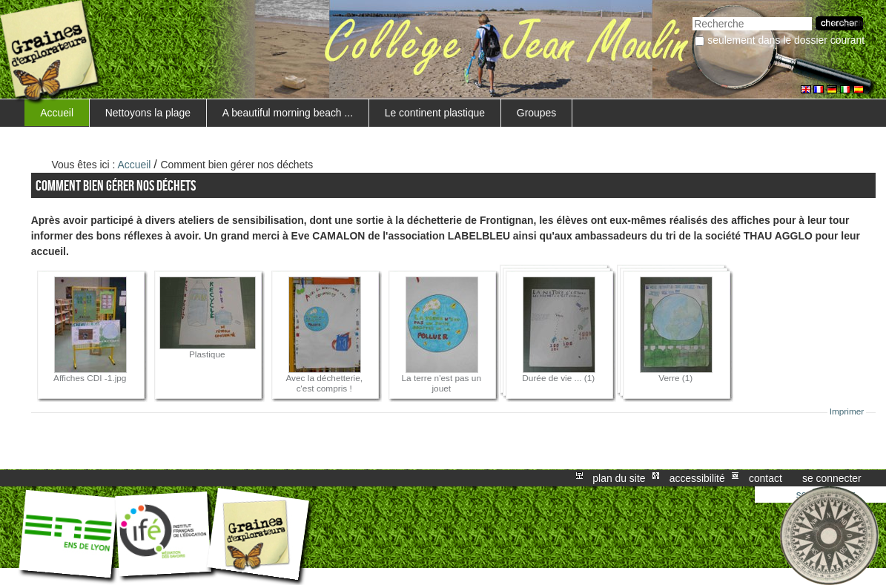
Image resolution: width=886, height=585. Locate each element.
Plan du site (618, 478)
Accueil (56, 113)
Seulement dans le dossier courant (785, 40)
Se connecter (832, 478)
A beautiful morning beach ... (287, 113)
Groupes (536, 113)
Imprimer (847, 411)
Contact (765, 478)
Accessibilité (697, 478)
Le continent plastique (435, 113)
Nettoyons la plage (148, 113)
